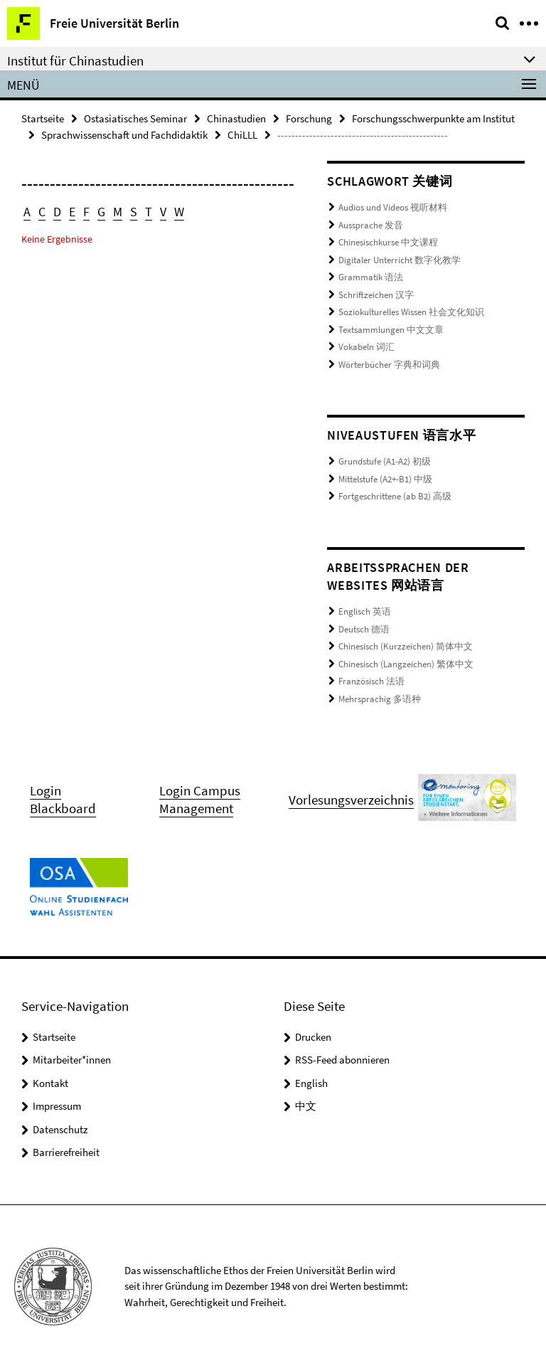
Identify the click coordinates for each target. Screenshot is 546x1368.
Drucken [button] (313, 1037)
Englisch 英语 (364, 611)
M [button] (117, 211)
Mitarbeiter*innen (72, 1059)
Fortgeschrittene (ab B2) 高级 (394, 496)
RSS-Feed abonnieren (342, 1059)
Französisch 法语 (371, 681)
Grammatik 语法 (370, 277)
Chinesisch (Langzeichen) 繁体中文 (405, 664)
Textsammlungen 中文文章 (391, 330)
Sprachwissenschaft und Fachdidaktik (124, 135)
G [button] (101, 211)
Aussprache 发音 (370, 225)
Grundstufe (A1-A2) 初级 (384, 461)
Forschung (309, 118)
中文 (305, 1106)
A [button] (27, 211)
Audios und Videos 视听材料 (392, 207)
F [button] (86, 211)
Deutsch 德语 (364, 629)
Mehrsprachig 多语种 (379, 699)
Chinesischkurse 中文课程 (388, 242)
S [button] (133, 211)
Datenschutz (60, 1129)
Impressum (57, 1106)
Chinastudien (236, 118)
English (311, 1083)
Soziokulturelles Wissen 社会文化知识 (411, 312)
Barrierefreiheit (66, 1152)
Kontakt (50, 1083)
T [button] (148, 211)
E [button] (72, 211)
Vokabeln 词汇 (366, 347)
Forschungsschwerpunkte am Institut (433, 118)
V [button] (163, 211)
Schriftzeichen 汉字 (376, 295)
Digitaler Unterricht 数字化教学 (399, 260)
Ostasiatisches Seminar (135, 118)
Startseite (42, 118)
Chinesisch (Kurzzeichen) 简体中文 (405, 646)
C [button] (42, 211)
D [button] (57, 211)
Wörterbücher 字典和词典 (389, 365)
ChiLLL (242, 135)
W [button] (179, 211)
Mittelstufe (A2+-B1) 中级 (385, 479)
